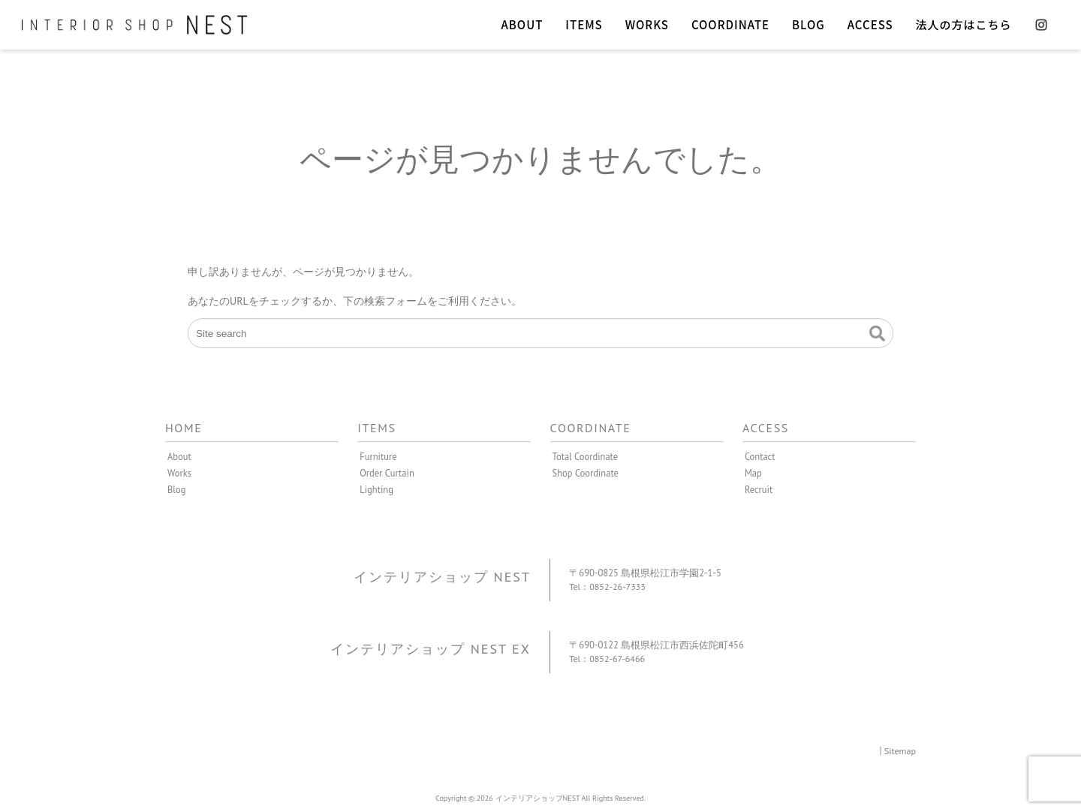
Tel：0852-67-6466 (608, 657)
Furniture (378, 456)
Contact (760, 456)
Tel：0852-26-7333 (609, 586)
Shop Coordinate (586, 473)
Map (753, 473)
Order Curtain (387, 473)
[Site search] (540, 334)
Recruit (759, 489)
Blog (176, 489)
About (179, 456)
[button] (877, 334)
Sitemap (899, 750)
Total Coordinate (586, 456)
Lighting (376, 489)
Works (179, 473)
